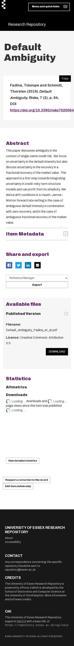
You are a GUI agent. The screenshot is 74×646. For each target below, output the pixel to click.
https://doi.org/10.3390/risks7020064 (42, 110)
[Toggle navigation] (49, 7)
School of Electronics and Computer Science (33, 591)
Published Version (23, 314)
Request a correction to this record (26, 480)
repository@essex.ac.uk (20, 569)
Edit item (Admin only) (18, 486)
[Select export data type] (37, 278)
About (9, 538)
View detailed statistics (22, 460)
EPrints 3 (25, 587)
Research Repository (27, 24)
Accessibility (13, 542)
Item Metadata (25, 234)
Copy (63, 77)
